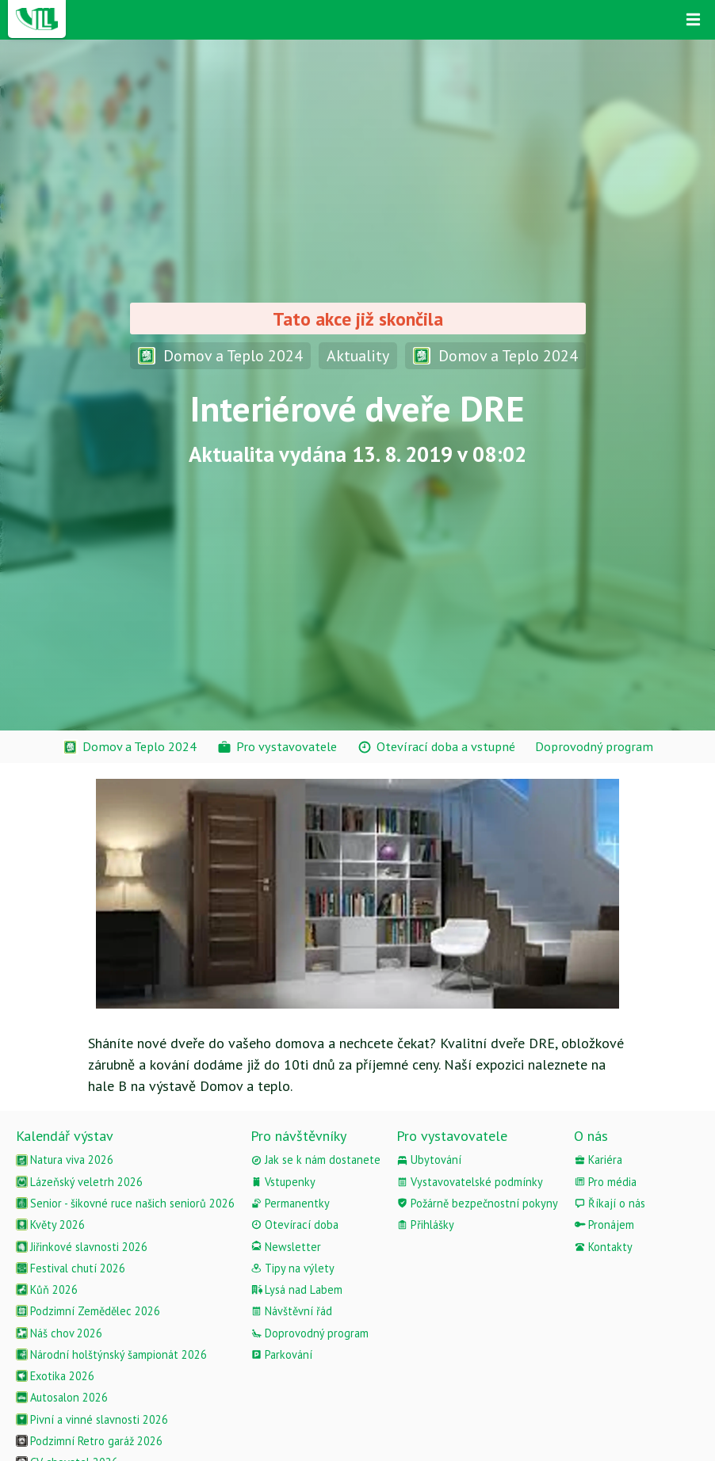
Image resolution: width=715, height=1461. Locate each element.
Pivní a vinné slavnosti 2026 (92, 1419)
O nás (591, 1136)
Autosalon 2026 (62, 1397)
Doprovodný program (309, 1333)
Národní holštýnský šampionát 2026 (111, 1354)
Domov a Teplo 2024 (220, 355)
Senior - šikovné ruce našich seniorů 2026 (125, 1203)
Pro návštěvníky (298, 1136)
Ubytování (428, 1159)
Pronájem (604, 1224)
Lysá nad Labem (296, 1289)
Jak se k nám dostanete (315, 1159)
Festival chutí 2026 (70, 1268)
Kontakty (603, 1246)
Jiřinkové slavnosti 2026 (81, 1246)
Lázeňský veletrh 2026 (79, 1181)
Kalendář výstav (64, 1136)
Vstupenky (282, 1181)
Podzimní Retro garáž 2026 (89, 1441)
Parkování (281, 1354)
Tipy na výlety (292, 1268)
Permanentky (290, 1203)
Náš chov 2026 (59, 1333)
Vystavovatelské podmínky (469, 1181)
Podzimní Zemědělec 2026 (88, 1311)
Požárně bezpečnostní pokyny (477, 1203)
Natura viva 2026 (64, 1159)
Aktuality (358, 355)
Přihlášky (425, 1224)
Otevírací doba (294, 1224)
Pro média (605, 1181)
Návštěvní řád (291, 1311)
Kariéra (598, 1159)
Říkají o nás (609, 1203)
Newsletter (285, 1246)
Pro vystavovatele (451, 1136)
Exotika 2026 (55, 1376)
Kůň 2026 (47, 1289)
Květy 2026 (50, 1224)
